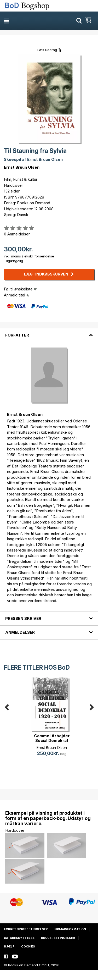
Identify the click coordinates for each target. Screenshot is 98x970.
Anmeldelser (20, 632)
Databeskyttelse (19, 938)
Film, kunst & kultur (20, 179)
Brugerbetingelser (58, 938)
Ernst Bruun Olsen (21, 167)
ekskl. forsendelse (39, 256)
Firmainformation (70, 929)
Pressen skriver (23, 618)
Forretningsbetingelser (26, 929)
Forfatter (17, 335)
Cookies (28, 946)
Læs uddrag (47, 49)
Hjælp (9, 946)
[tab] (49, 332)
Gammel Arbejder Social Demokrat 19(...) (52, 740)
